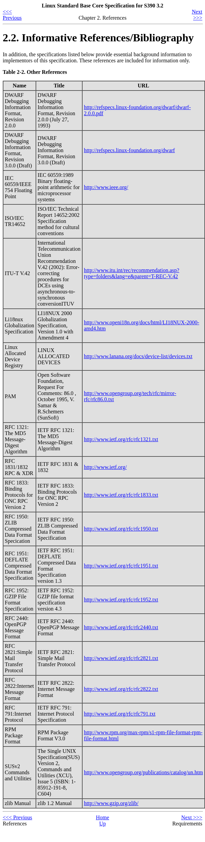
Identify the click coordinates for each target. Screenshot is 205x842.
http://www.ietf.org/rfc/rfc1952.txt (121, 599)
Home (102, 817)
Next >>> (197, 15)
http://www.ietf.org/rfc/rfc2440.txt (121, 627)
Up (102, 823)
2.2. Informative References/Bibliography (98, 38)
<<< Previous (12, 15)
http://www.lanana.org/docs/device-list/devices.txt (138, 356)
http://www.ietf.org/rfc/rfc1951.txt (121, 566)
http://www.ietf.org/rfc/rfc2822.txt (121, 689)
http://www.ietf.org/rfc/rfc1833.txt (121, 495)
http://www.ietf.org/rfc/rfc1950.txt (121, 529)
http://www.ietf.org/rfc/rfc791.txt (120, 714)
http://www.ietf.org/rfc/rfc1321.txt (121, 439)
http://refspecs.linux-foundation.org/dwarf (129, 150)
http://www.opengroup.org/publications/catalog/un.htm (143, 772)
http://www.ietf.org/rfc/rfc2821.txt (121, 658)
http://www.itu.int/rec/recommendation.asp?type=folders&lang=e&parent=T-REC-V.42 (131, 273)
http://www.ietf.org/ (105, 467)
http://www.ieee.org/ (106, 187)
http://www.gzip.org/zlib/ (111, 803)
